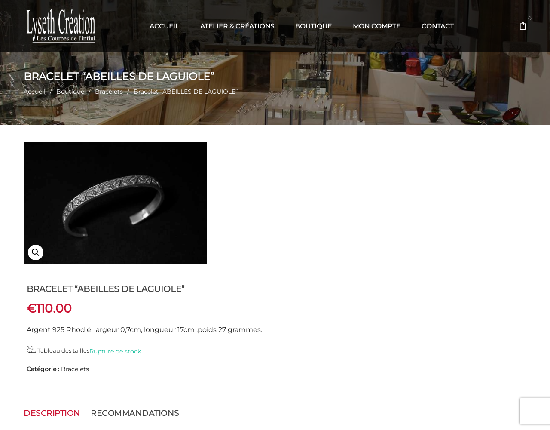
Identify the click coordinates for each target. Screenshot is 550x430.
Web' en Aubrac (289, 413)
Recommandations (135, 289)
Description (52, 289)
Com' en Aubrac (333, 413)
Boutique (70, 91)
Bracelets (109, 91)
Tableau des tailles (251, 226)
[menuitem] (164, 26)
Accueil (35, 91)
